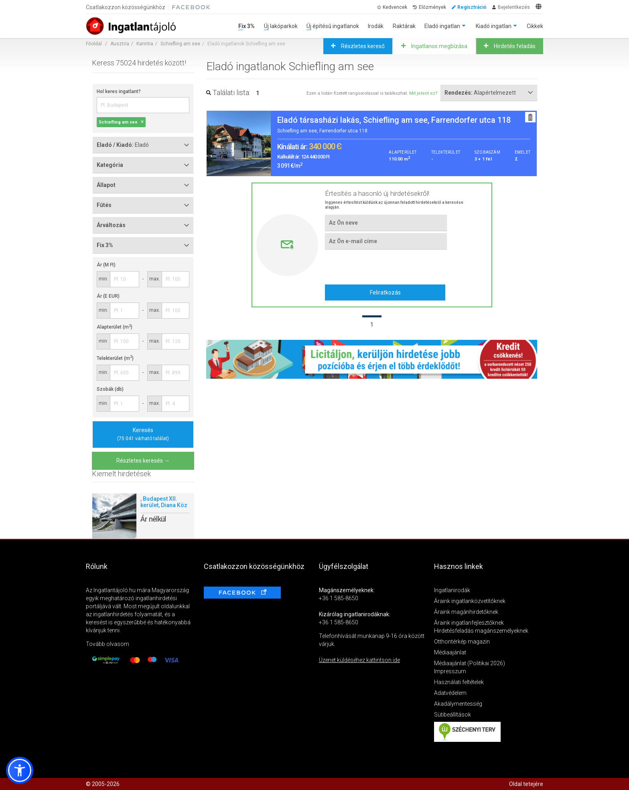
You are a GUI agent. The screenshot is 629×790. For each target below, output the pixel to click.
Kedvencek (395, 7)
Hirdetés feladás (514, 46)
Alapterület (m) (114, 327)
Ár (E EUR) (108, 296)
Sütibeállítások (452, 714)
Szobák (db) (110, 389)
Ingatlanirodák (452, 590)
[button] (19, 770)
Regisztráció (472, 7)
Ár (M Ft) (106, 265)
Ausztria (119, 44)
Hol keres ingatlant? (119, 91)
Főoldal (94, 44)
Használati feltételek (459, 682)
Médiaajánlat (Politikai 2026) (469, 663)
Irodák (375, 26)
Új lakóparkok (281, 26)
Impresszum (450, 671)
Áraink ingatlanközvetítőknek (469, 601)
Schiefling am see (180, 44)
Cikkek (535, 26)
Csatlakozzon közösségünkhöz (125, 7)
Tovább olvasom (107, 644)
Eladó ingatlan (442, 26)
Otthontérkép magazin (462, 641)
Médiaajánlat (450, 652)
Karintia (144, 44)
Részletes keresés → (143, 460)
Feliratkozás (385, 292)
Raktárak (404, 26)
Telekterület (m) (115, 358)
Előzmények (432, 7)
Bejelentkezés (514, 7)
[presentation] (385, 266)
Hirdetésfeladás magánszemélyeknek (481, 631)
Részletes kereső (362, 46)
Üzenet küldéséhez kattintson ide (359, 660)
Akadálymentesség (458, 704)
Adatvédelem (450, 693)
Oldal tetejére (526, 784)
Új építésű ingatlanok (332, 26)
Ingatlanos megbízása (438, 46)
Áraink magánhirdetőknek (466, 612)
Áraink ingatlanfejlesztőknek (469, 622)
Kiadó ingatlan (493, 26)
